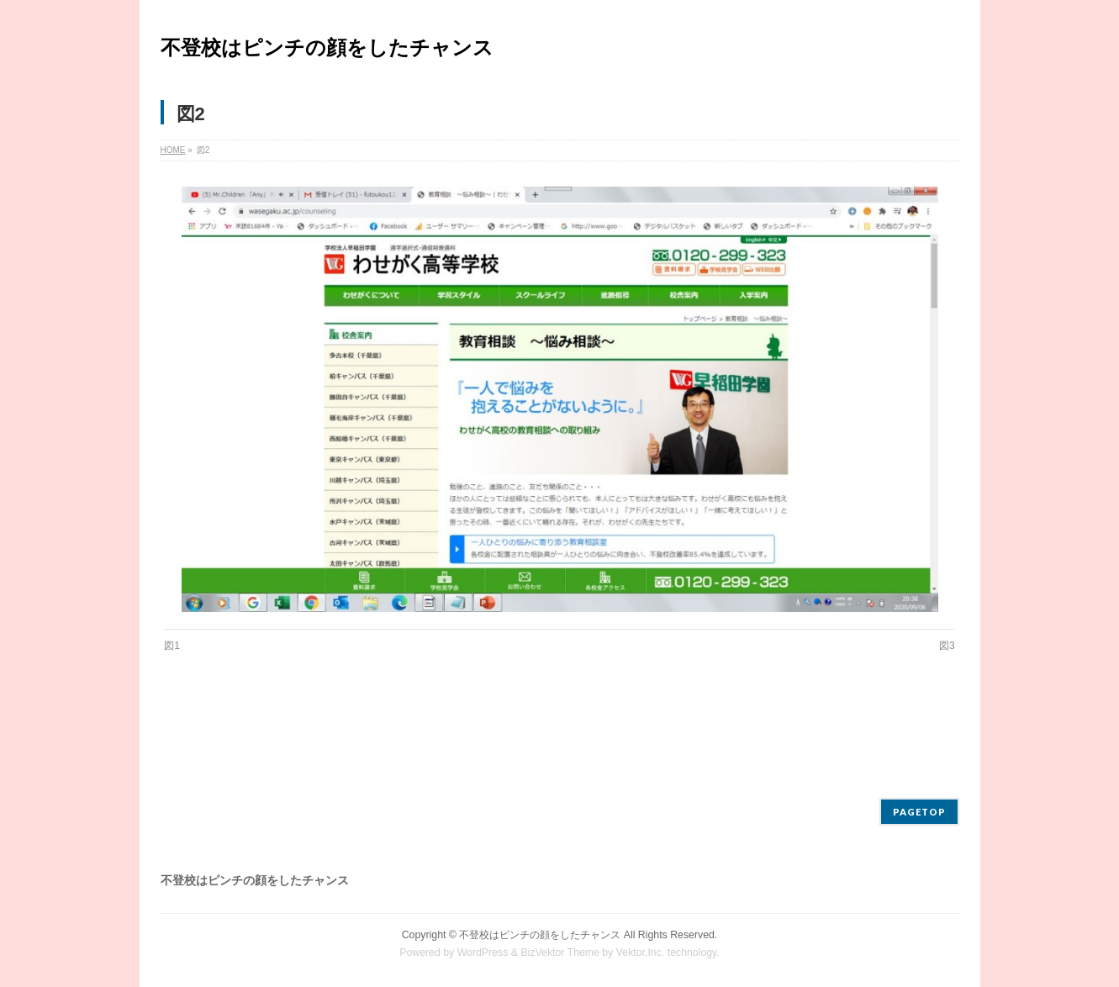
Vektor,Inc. (640, 952)
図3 (947, 646)
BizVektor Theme (559, 952)
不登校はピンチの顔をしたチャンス (327, 47)
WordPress (483, 952)
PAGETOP (919, 811)
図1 (172, 646)
